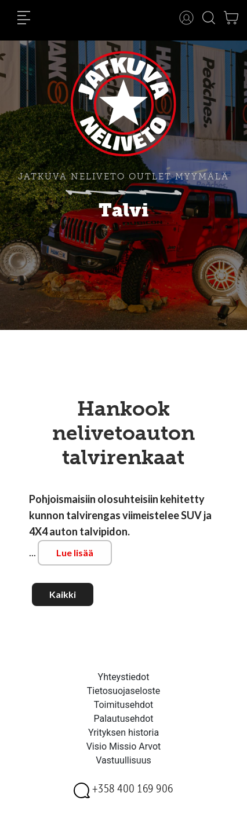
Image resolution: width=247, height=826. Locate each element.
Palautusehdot (123, 718)
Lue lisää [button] (74, 552)
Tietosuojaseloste (124, 690)
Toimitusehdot (124, 704)
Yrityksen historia (123, 732)
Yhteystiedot (124, 676)
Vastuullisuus (123, 760)
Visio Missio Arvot (123, 746)
